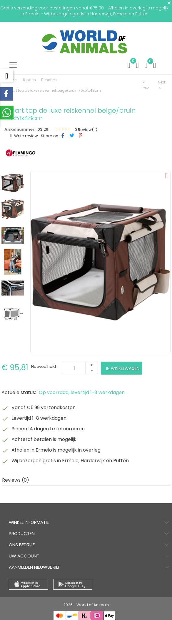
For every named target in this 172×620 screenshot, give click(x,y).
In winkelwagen (122, 368)
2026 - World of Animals (86, 605)
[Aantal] (80, 368)
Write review (25, 136)
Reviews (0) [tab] (15, 480)
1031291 (42, 129)
